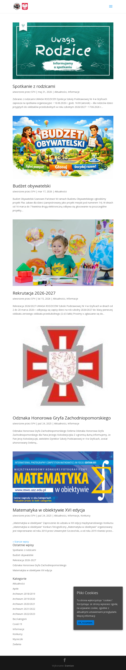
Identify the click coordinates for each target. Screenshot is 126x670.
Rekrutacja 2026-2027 (34, 293)
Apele (16, 588)
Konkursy (85, 515)
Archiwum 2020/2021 (24, 603)
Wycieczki (18, 639)
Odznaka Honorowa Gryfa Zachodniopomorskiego (62, 418)
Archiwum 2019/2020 (24, 598)
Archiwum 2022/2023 (24, 613)
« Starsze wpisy (21, 541)
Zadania (17, 644)
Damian (69, 665)
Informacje (74, 91)
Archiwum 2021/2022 (24, 608)
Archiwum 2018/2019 (24, 593)
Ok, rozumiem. (85, 622)
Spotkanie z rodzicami (34, 86)
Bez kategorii (20, 619)
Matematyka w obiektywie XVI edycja (49, 510)
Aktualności (60, 91)
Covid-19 (17, 624)
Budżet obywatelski (32, 186)
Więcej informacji (86, 615)
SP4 (33, 91)
